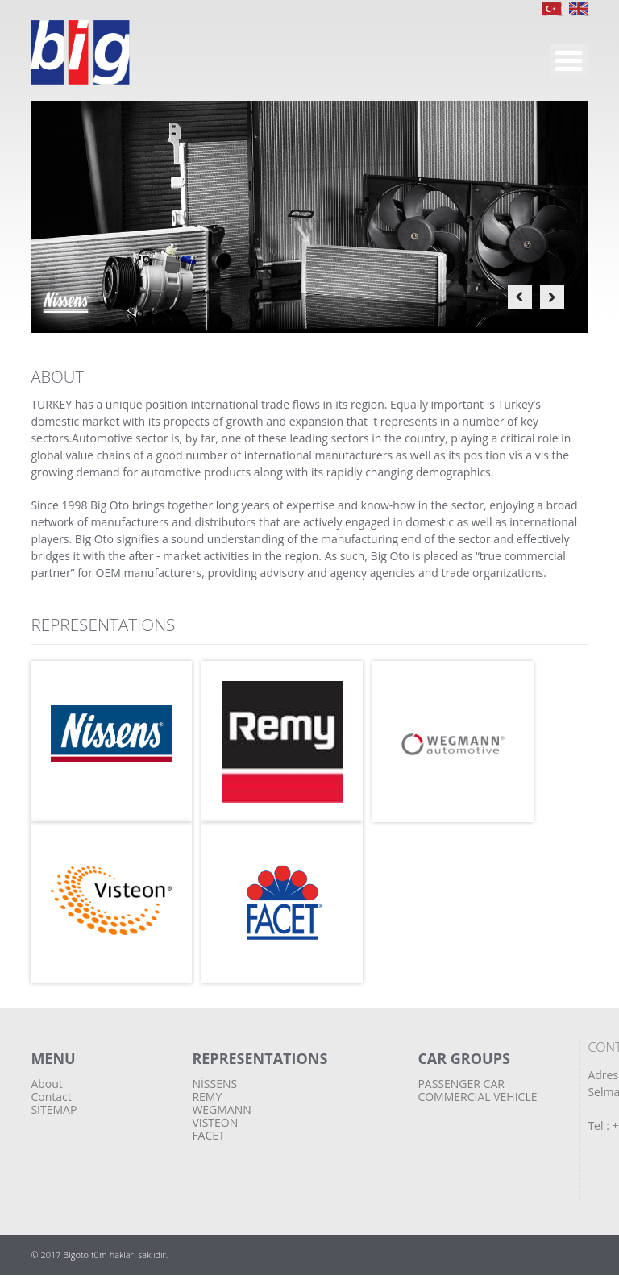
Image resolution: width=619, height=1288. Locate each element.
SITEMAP (54, 1109)
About (46, 1083)
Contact (51, 1096)
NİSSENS (214, 1083)
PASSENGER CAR (461, 1083)
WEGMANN (221, 1109)
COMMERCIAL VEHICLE (477, 1096)
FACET (208, 1135)
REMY (207, 1096)
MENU (569, 60)
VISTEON (215, 1122)
